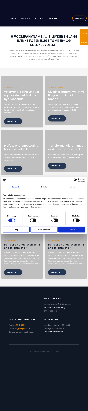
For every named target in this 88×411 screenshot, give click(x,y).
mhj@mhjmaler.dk (22, 381)
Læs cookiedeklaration (53, 385)
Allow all (71, 230)
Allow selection (44, 230)
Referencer (40, 18)
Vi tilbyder (25, 18)
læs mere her (13, 130)
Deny (16, 230)
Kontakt (53, 18)
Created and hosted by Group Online (44, 404)
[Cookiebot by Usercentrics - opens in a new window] (75, 180)
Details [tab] (44, 187)
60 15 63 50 (20, 378)
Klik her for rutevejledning (54, 361)
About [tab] (72, 187)
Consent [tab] (15, 187)
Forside (13, 18)
